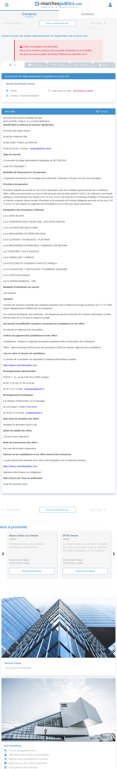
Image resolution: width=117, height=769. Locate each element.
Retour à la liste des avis (57, 23)
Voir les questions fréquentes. (19, 668)
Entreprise (29, 14)
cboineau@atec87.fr (34, 389)
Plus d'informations (31, 571)
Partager (102, 111)
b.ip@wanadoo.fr (34, 413)
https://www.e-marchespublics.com (20, 365)
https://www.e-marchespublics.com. (20, 466)
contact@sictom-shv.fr (40, 148)
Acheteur (87, 14)
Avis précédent (12, 23)
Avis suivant (98, 23)
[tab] (13, 64)
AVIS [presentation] (13, 65)
